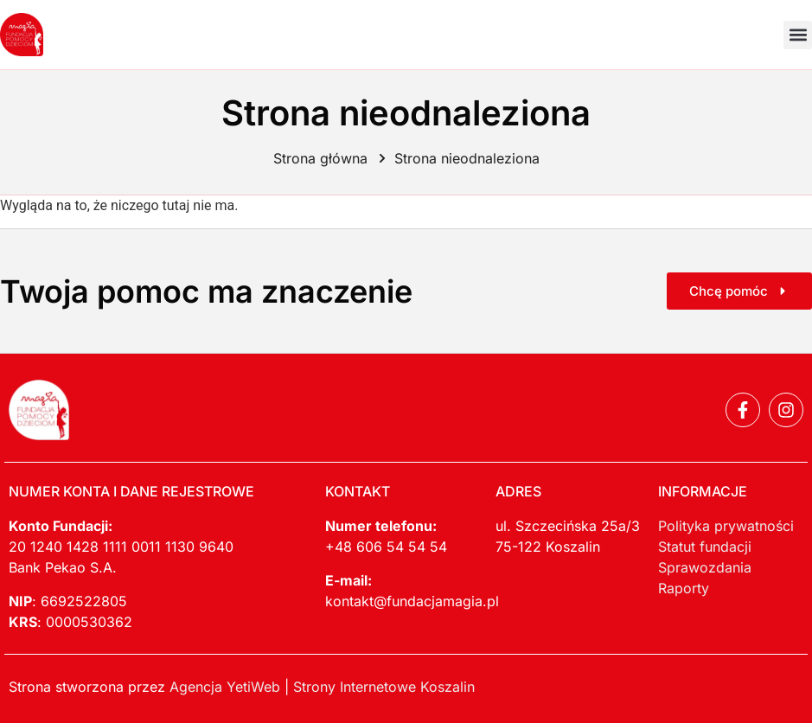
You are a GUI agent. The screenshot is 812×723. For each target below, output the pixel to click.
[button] (797, 35)
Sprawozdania (704, 567)
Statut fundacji (704, 546)
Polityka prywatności (726, 525)
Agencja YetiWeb (224, 686)
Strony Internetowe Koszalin (384, 686)
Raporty (683, 588)
